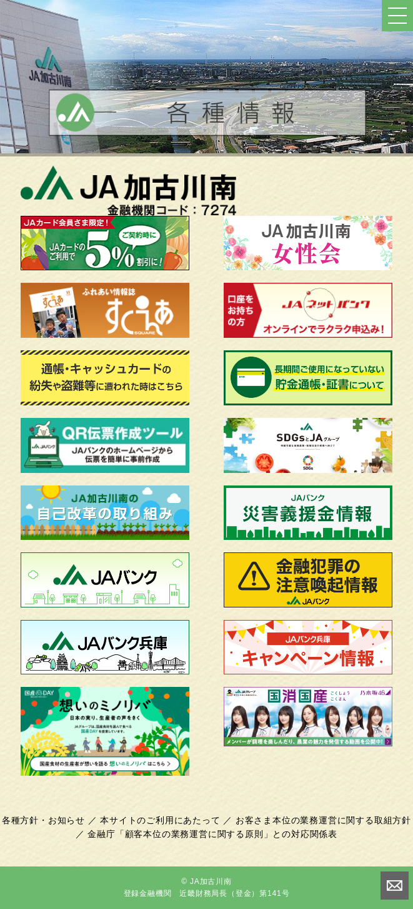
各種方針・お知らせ (43, 820)
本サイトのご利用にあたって (160, 820)
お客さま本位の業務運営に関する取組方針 (323, 820)
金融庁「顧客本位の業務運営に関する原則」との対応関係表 (212, 834)
